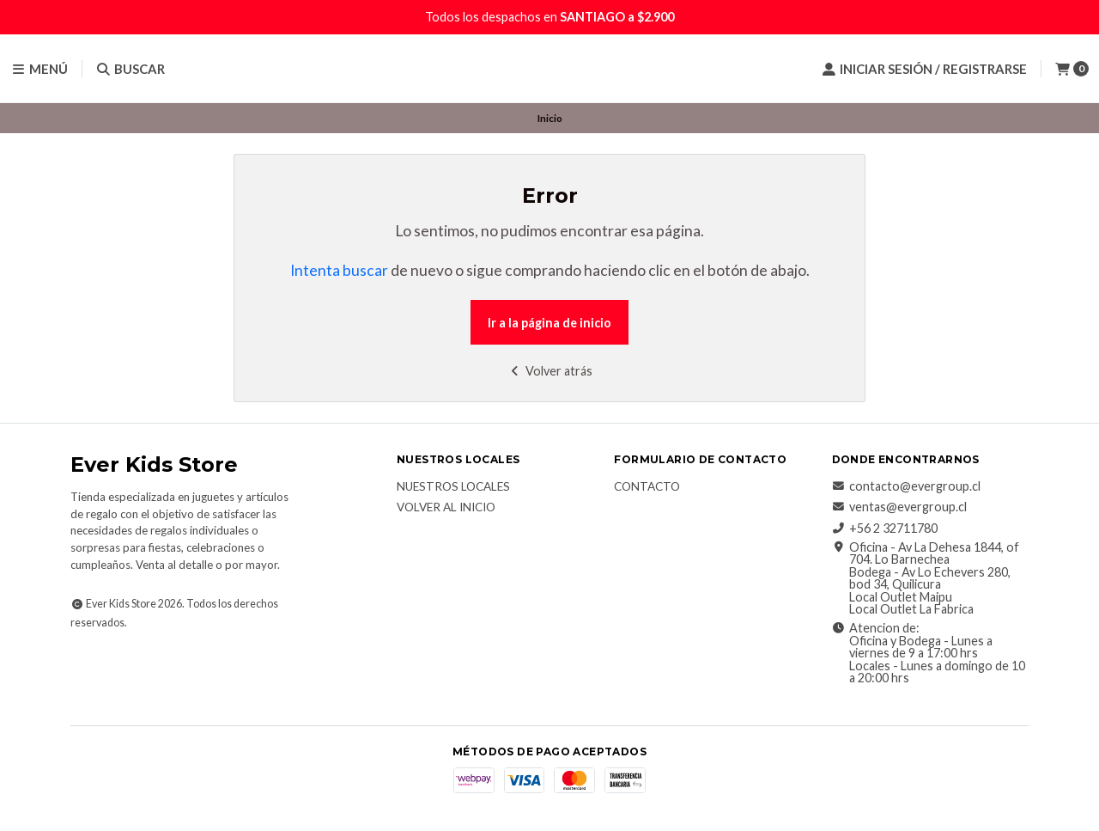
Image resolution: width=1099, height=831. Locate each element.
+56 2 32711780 (885, 528)
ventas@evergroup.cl (899, 507)
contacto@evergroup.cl (906, 486)
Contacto (647, 487)
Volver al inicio (446, 508)
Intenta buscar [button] (339, 270)
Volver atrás (549, 371)
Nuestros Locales (453, 487)
